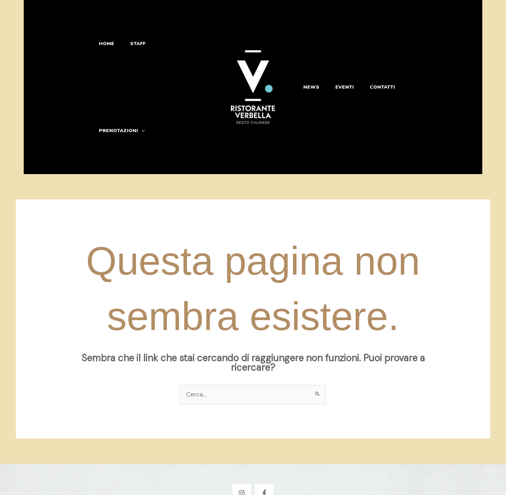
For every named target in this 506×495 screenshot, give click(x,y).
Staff (139, 55)
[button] (201, 55)
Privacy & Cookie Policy (253, 482)
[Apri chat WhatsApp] (480, 469)
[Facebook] (264, 429)
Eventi (338, 55)
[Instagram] (241, 429)
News (309, 55)
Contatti (372, 55)
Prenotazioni (182, 55)
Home (112, 55)
